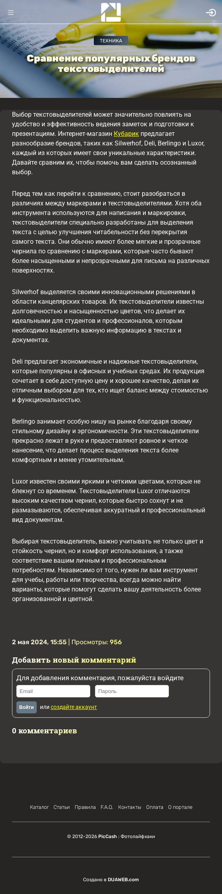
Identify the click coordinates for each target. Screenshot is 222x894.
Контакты (129, 807)
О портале (180, 807)
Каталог (39, 807)
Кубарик (126, 133)
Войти (26, 707)
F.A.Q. (107, 807)
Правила (85, 807)
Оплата (154, 807)
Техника (111, 41)
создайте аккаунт (74, 707)
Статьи (62, 807)
